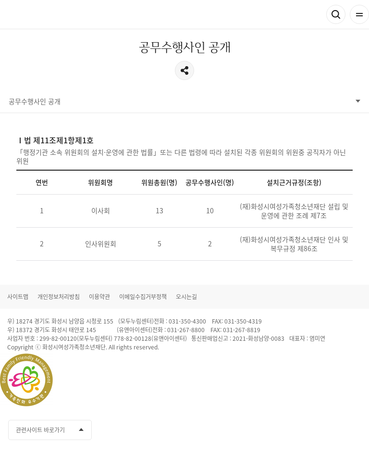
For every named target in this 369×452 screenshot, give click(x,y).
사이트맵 (17, 296)
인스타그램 (336, 430)
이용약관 (99, 296)
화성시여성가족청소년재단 (53, 14)
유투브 (318, 430)
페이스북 (282, 430)
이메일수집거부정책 (143, 296)
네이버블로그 (353, 430)
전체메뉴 (359, 14)
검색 (335, 14)
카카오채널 (300, 430)
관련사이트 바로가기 (40, 430)
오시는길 (186, 296)
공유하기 (184, 70)
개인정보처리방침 (58, 296)
